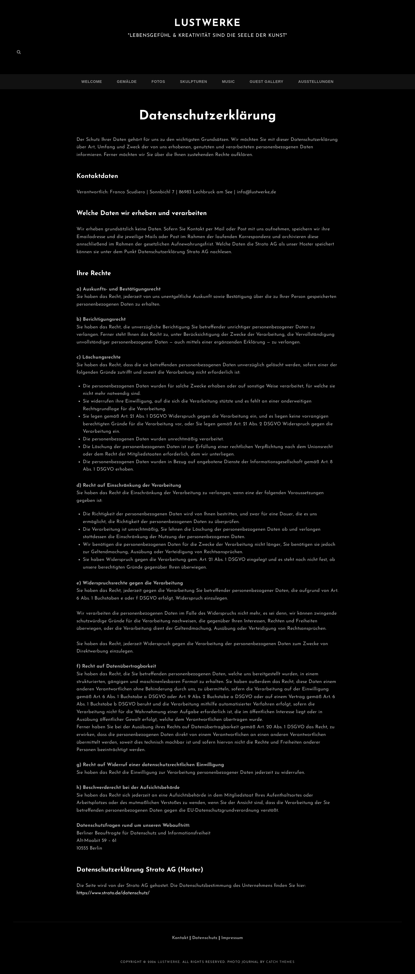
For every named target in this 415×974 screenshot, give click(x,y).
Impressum (232, 938)
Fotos (158, 81)
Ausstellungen (316, 81)
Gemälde (127, 81)
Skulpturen (193, 81)
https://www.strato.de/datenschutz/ (113, 893)
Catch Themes (280, 962)
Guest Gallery (266, 81)
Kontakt (180, 938)
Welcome (92, 81)
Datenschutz (205, 938)
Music (228, 81)
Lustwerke (207, 23)
